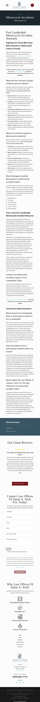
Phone (8, 522)
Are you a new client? (11, 533)
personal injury (9, 189)
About (20, 637)
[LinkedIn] (20, 682)
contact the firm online (19, 71)
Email (8, 528)
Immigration (20, 639)
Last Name (9, 517)
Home (20, 635)
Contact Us (20, 646)
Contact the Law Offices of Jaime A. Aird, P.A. (17, 299)
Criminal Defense (20, 642)
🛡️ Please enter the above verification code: (17, 551)
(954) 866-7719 (20, 677)
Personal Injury (20, 644)
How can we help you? (12, 539)
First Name (9, 511)
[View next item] (25, 479)
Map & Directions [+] (20, 670)
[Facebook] (16, 682)
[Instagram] (23, 682)
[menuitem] (20, 428)
